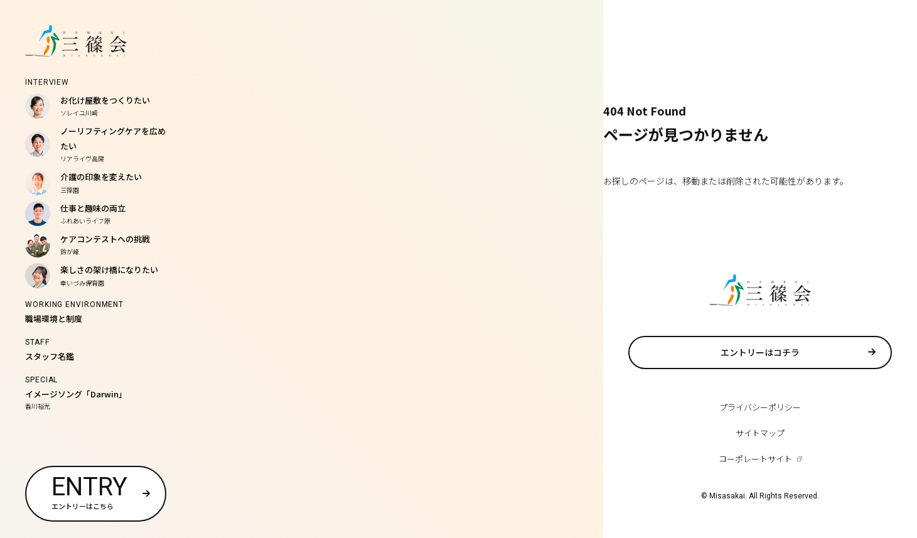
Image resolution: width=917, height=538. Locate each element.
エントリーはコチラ (760, 352)
